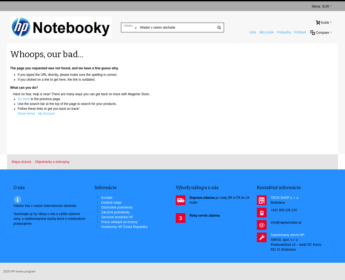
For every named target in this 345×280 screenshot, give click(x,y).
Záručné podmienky (115, 212)
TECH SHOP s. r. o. (285, 198)
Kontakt (106, 198)
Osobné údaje (111, 202)
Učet (252, 32)
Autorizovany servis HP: (288, 235)
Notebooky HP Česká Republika (124, 227)
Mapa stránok (22, 162)
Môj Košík (267, 32)
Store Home (26, 113)
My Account (46, 113)
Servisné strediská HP (117, 217)
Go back (24, 99)
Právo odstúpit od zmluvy (119, 222)
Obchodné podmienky (117, 207)
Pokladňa (284, 32)
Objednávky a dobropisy (52, 162)
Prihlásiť (300, 32)
